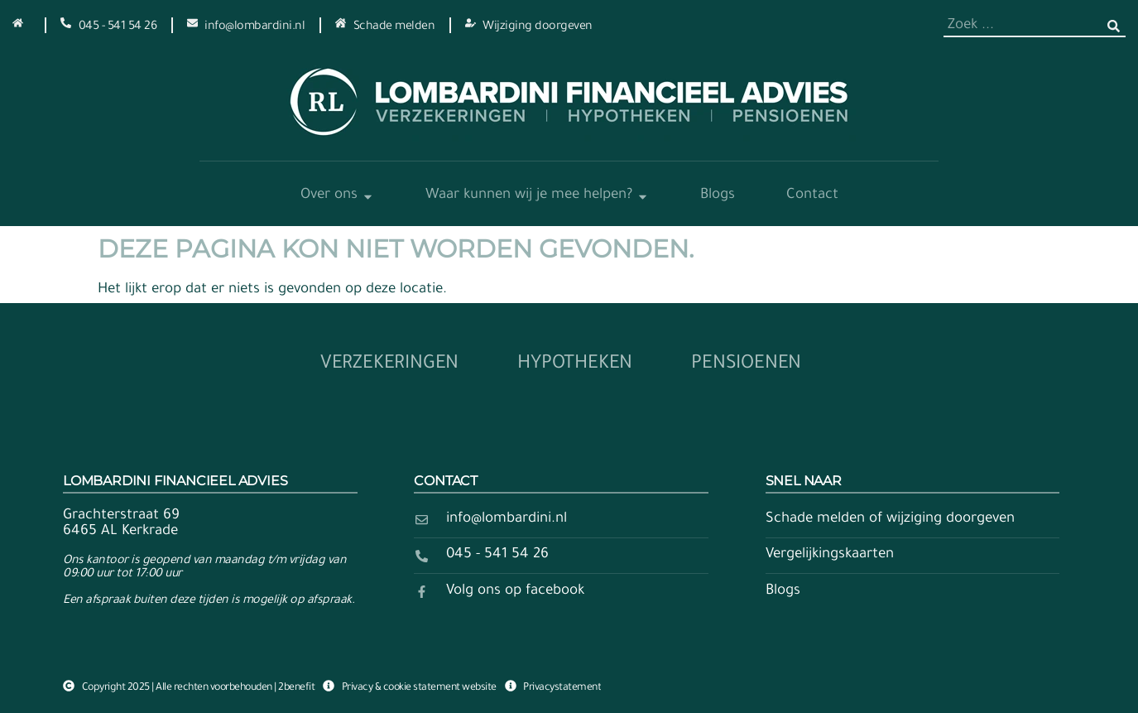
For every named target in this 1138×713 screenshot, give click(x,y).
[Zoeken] (1113, 26)
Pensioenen (746, 364)
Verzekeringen (389, 364)
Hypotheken (574, 364)
